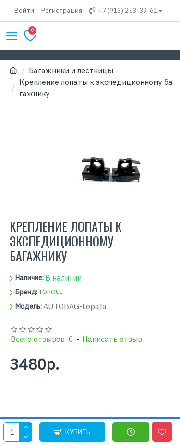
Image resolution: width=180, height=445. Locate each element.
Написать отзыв (112, 339)
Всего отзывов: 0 (42, 339)
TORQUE (51, 292)
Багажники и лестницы (71, 70)
